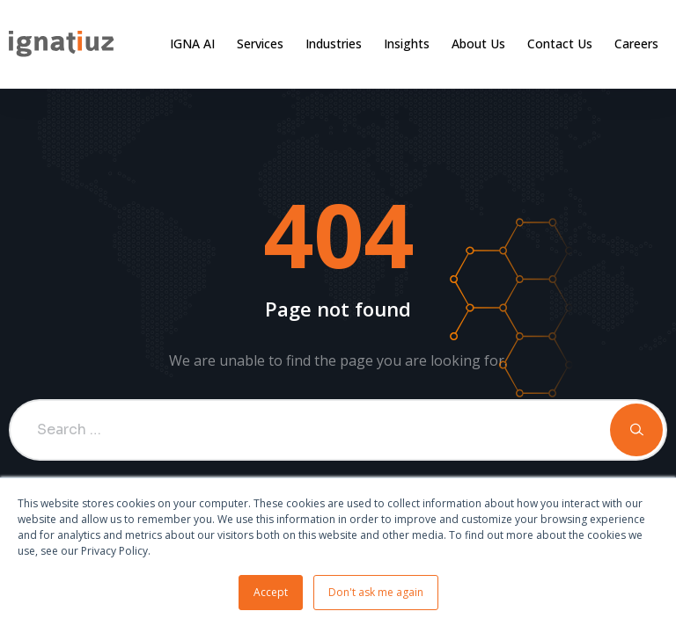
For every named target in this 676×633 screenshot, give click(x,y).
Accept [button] (271, 592)
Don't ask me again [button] (375, 592)
